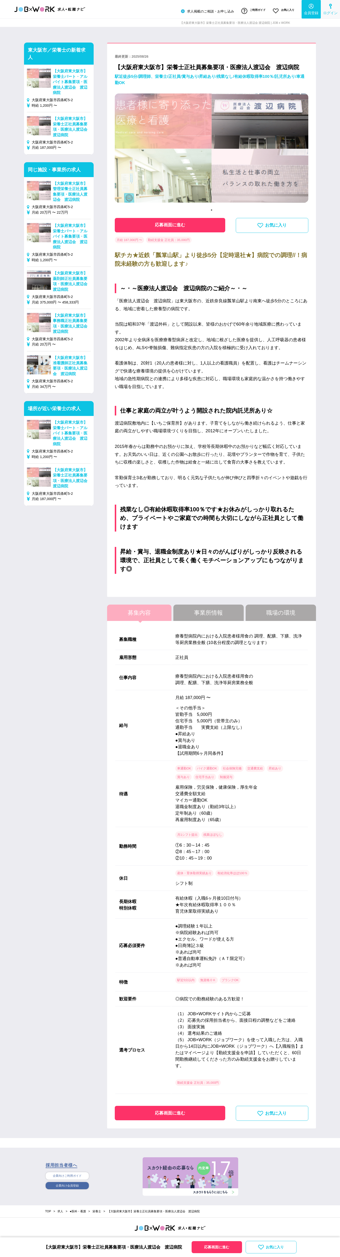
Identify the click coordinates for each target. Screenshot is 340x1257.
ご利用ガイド (249, 10)
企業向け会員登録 (67, 1185)
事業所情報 (208, 611)
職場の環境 (280, 611)
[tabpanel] (211, 148)
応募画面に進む (170, 223)
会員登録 (311, 8)
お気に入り (282, 10)
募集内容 (139, 611)
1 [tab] (211, 208)
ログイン (330, 8)
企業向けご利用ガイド (67, 1174)
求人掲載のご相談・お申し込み (201, 10)
